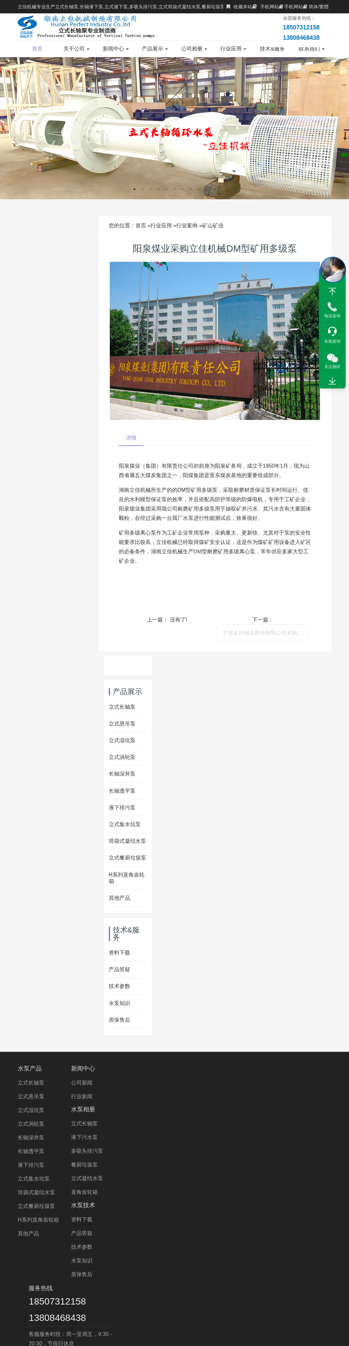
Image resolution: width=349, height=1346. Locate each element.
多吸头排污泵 (141, 1110)
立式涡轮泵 (122, 757)
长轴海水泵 (240, 1273)
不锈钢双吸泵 (307, 1292)
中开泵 (317, 1301)
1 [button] (134, 189)
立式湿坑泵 (122, 740)
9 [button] (198, 189)
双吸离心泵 (147, 1301)
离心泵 (117, 1301)
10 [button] (206, 189)
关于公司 (76, 48)
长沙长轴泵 (183, 1301)
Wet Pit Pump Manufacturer (73, 1311)
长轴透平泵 (122, 791)
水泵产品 (30, 1068)
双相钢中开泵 (48, 1301)
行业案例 (187, 225)
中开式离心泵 (284, 1301)
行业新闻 (82, 1096)
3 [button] (150, 189)
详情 (131, 438)
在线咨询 (332, 341)
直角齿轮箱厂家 (93, 1292)
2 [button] (142, 189)
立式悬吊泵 (122, 723)
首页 (37, 48)
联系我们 (312, 48)
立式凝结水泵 (141, 1137)
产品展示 (155, 48)
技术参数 (119, 986)
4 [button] (158, 189)
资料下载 (119, 953)
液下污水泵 (138, 1096)
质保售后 (119, 1020)
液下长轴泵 (44, 1273)
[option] (174, 128)
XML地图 (274, 1334)
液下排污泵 (122, 807)
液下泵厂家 (202, 1292)
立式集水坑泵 (125, 824)
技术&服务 (272, 51)
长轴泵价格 (211, 1282)
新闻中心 (116, 48)
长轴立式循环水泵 (187, 1264)
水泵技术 (192, 1068)
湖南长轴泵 (268, 1292)
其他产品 (119, 898)
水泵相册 (137, 1068)
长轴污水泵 (116, 1273)
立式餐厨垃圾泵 (127, 858)
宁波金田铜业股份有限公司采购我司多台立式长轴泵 (266, 633)
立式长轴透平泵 (158, 1273)
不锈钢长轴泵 (312, 1264)
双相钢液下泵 (50, 1292)
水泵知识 (119, 1003)
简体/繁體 (316, 6)
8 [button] (190, 189)
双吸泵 (214, 1301)
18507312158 (273, 1083)
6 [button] (174, 189)
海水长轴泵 (232, 1264)
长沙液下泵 (86, 1301)
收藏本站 (239, 6)
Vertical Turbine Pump (177, 1311)
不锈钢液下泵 (173, 1282)
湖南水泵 (235, 1292)
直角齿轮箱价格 (289, 1282)
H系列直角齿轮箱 (38, 1220)
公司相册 (194, 48)
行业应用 (233, 48)
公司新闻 (82, 1083)
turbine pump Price (235, 1311)
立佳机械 (168, 1292)
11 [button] (214, 189)
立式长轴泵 (122, 707)
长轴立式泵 (62, 1282)
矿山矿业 (213, 225)
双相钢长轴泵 (271, 1264)
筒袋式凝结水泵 (127, 841)
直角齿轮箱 (138, 1151)
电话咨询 (332, 316)
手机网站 (265, 6)
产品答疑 (119, 969)
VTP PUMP (128, 1311)
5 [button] (166, 189)
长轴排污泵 (312, 1273)
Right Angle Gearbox (292, 1311)
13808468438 (273, 1099)
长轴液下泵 (98, 1282)
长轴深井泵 (122, 774)
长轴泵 (63, 1264)
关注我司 (332, 366)
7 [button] (182, 189)
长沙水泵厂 (245, 1301)
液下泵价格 (247, 1282)
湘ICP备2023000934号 (235, 1334)
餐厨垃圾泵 (138, 1124)
